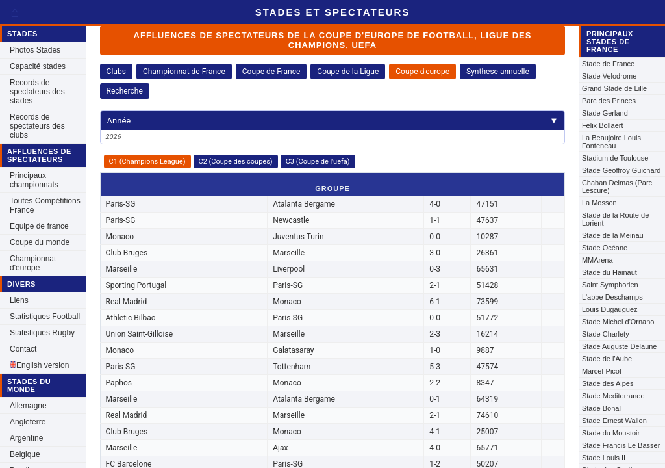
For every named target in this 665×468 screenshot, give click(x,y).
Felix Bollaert (602, 125)
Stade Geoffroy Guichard (621, 170)
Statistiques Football (45, 316)
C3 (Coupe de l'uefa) (318, 161)
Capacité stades (38, 66)
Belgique (25, 454)
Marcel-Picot (601, 371)
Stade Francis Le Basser (621, 445)
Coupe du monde (39, 242)
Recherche (125, 91)
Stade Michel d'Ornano (618, 322)
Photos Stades (35, 50)
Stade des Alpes (608, 383)
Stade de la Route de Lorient (615, 219)
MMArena (597, 260)
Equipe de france (39, 226)
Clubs (116, 71)
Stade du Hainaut (609, 272)
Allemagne (28, 405)
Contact (23, 349)
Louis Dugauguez (610, 309)
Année (332, 120)
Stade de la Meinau (613, 235)
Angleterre (27, 421)
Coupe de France (271, 71)
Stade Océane (604, 248)
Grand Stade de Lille (614, 88)
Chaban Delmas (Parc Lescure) (617, 186)
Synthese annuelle (497, 71)
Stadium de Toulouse (615, 158)
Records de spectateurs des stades (37, 91)
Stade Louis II (603, 458)
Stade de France (608, 64)
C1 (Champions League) (147, 161)
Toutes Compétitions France (45, 205)
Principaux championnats (34, 180)
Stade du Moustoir (611, 433)
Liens (19, 300)
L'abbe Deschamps (612, 297)
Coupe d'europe (422, 71)
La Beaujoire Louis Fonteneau (611, 142)
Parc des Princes (609, 101)
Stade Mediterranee (613, 396)
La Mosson (599, 203)
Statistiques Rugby (42, 332)
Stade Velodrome (609, 76)
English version (39, 365)
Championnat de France (184, 71)
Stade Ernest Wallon (614, 420)
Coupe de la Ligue (348, 71)
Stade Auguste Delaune (619, 346)
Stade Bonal (601, 408)
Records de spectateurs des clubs (37, 126)
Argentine (26, 438)
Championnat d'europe (33, 263)
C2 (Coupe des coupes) (236, 161)
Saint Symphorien (610, 285)
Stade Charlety (605, 334)
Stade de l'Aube (607, 359)
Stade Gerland (605, 113)
